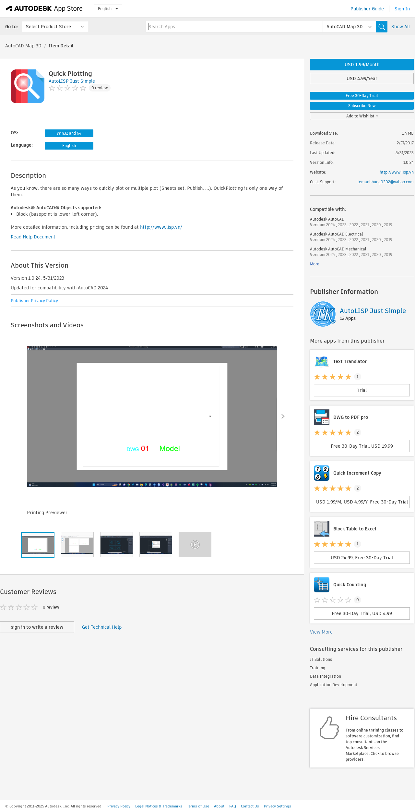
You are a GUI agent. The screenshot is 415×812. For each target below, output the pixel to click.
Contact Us (250, 806)
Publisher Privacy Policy (34, 300)
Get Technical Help (102, 627)
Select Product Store (48, 26)
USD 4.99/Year (362, 78)
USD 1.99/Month (362, 64)
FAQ (232, 806)
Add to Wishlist (362, 116)
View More (321, 632)
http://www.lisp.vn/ (161, 227)
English (108, 8)
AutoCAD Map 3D (23, 45)
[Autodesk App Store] (44, 9)
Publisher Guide (367, 9)
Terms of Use (198, 806)
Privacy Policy (118, 806)
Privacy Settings (277, 806)
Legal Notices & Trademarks (158, 806)
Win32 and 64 (69, 133)
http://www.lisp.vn (397, 172)
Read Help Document (33, 237)
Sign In (402, 9)
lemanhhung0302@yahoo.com (386, 182)
